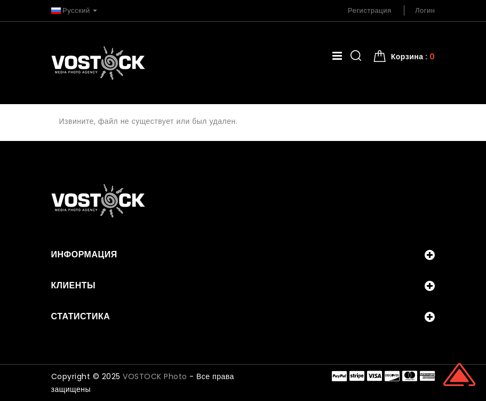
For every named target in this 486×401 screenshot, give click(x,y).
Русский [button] (74, 10)
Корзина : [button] (413, 56)
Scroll (459, 374)
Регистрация (370, 10)
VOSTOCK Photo (155, 376)
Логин (425, 10)
